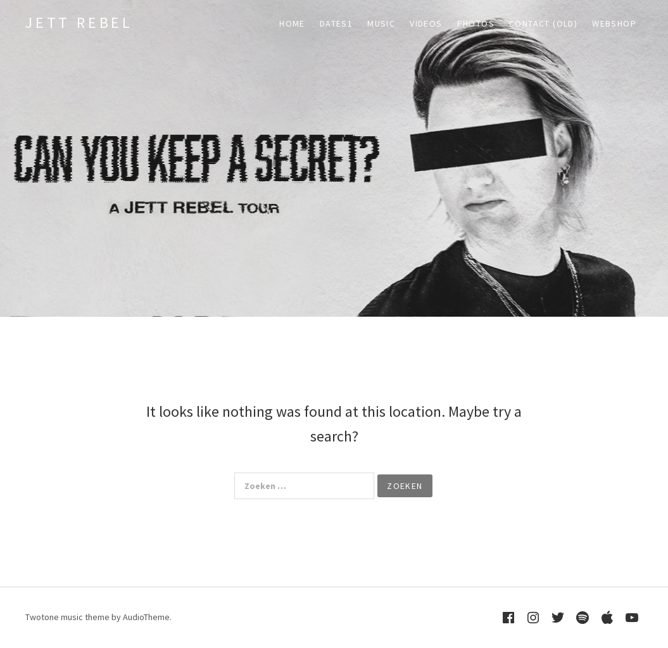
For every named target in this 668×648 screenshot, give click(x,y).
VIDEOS (426, 23)
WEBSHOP (614, 23)
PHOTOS (476, 23)
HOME (292, 23)
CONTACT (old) (543, 23)
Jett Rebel (79, 22)
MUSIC (381, 23)
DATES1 (336, 23)
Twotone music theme (67, 617)
